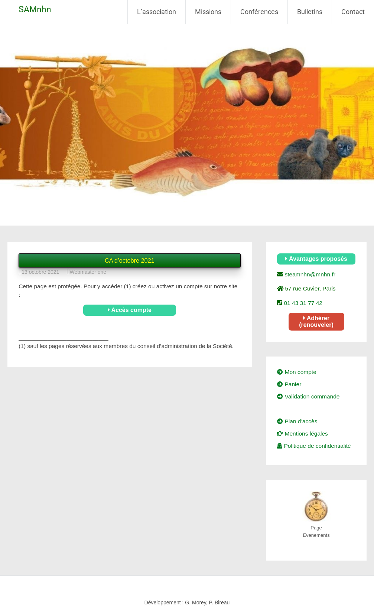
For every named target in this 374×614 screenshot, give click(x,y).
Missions (208, 12)
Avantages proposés (316, 259)
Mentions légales (302, 433)
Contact (353, 12)
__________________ (306, 409)
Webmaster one (87, 272)
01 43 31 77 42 (302, 303)
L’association (156, 12)
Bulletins (309, 12)
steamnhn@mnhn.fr (309, 274)
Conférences (259, 12)
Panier (289, 384)
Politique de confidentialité (314, 446)
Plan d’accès (297, 421)
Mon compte (296, 372)
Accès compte (130, 310)
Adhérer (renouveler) (316, 321)
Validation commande (308, 396)
